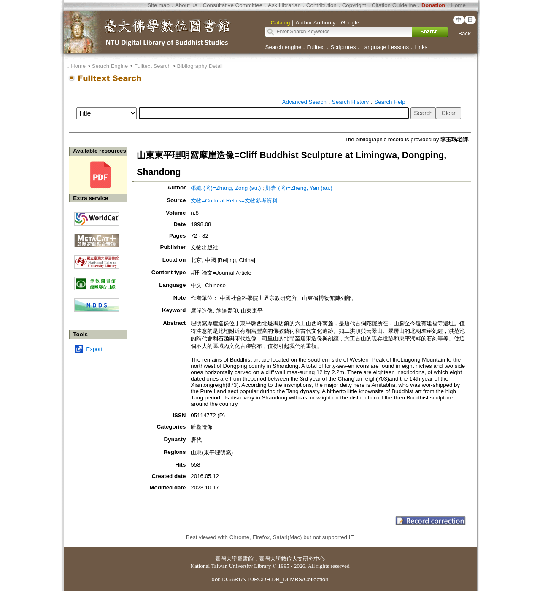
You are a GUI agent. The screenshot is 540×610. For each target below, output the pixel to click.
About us (186, 5)
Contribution (321, 5)
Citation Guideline (394, 5)
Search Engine (110, 66)
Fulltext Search (152, 66)
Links (420, 47)
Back (464, 33)
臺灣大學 (226, 559)
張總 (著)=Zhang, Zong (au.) (226, 188)
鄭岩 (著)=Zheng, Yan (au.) (298, 188)
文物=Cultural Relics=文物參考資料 (234, 200)
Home (458, 5)
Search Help (389, 102)
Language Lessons (385, 47)
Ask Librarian (284, 5)
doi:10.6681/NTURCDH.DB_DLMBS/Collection (269, 579)
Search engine (283, 47)
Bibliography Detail (200, 66)
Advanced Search (304, 102)
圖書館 (245, 559)
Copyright (354, 5)
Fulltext (316, 47)
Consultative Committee (232, 5)
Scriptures (343, 47)
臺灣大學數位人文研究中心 (292, 559)
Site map (158, 5)
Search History (350, 102)
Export (94, 349)
